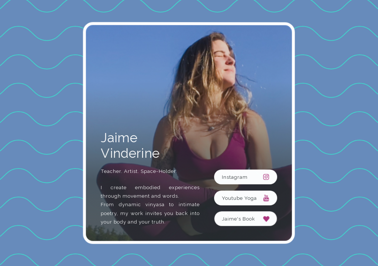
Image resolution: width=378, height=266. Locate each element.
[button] (245, 176)
